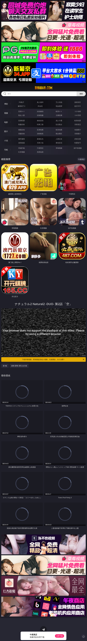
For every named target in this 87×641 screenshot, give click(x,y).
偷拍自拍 (40, 120)
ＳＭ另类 (77, 115)
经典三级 (40, 124)
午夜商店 (40, 148)
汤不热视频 (78, 148)
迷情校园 (21, 143)
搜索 (81, 94)
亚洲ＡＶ (21, 111)
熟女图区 (59, 134)
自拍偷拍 (40, 111)
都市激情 (21, 139)
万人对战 (59, 102)
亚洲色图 (40, 130)
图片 (6, 131)
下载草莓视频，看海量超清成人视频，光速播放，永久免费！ (53, 359)
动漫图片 (77, 130)
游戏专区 (77, 102)
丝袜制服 (40, 115)
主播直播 (59, 115)
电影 (6, 122)
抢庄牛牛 (77, 106)
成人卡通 (59, 120)
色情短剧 (40, 152)
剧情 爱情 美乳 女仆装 (19, 366)
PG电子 (21, 102)
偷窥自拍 (21, 130)
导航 (6, 149)
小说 (6, 140)
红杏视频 (21, 152)
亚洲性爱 (21, 120)
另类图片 (77, 134)
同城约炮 (21, 148)
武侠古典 (77, 139)
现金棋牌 (59, 106)
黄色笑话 (59, 143)
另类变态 (77, 124)
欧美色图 (59, 130)
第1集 (5, 366)
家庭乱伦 (40, 139)
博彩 (6, 104)
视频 (6, 113)
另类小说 (40, 143)
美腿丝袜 (21, 134)
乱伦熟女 (59, 124)
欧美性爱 (77, 120)
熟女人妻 (21, 115)
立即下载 (59, 636)
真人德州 (40, 102)
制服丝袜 (21, 124)
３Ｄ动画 (77, 111)
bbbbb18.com (43, 88)
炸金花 (40, 106)
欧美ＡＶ (59, 111)
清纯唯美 (40, 134)
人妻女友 (59, 139)
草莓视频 (59, 148)
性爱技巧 (77, 143)
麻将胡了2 (21, 106)
